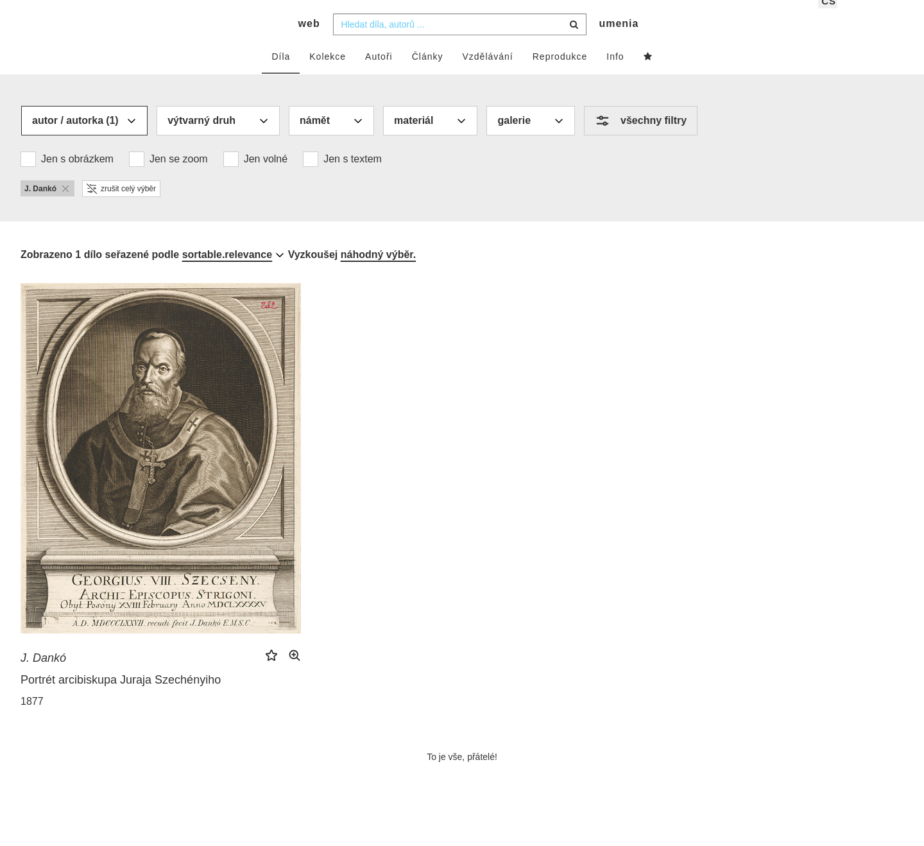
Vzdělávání (487, 75)
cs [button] (828, 19)
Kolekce (327, 75)
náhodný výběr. (378, 273)
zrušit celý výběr (121, 207)
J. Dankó (43, 676)
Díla (280, 75)
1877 (32, 719)
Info (615, 75)
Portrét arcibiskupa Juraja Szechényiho (121, 698)
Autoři (379, 75)
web (309, 42)
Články (427, 75)
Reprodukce (560, 75)
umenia (618, 42)
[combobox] (459, 43)
